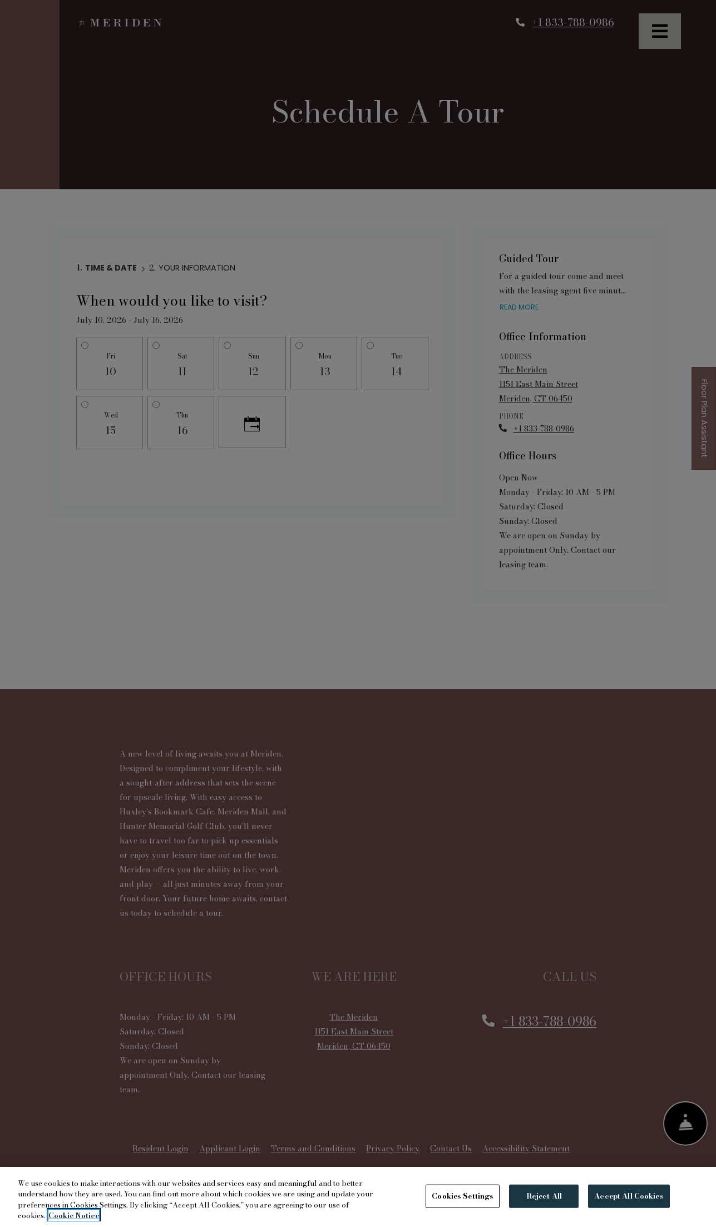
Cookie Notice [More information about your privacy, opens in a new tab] (73, 1215)
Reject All (544, 1195)
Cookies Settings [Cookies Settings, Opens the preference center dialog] (462, 1195)
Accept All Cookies (628, 1195)
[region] (358, 1197)
